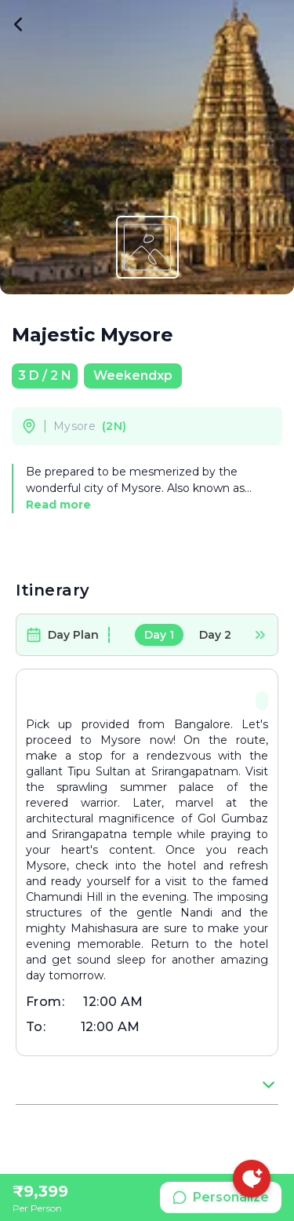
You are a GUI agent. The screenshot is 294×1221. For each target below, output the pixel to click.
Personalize (220, 1197)
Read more (58, 505)
